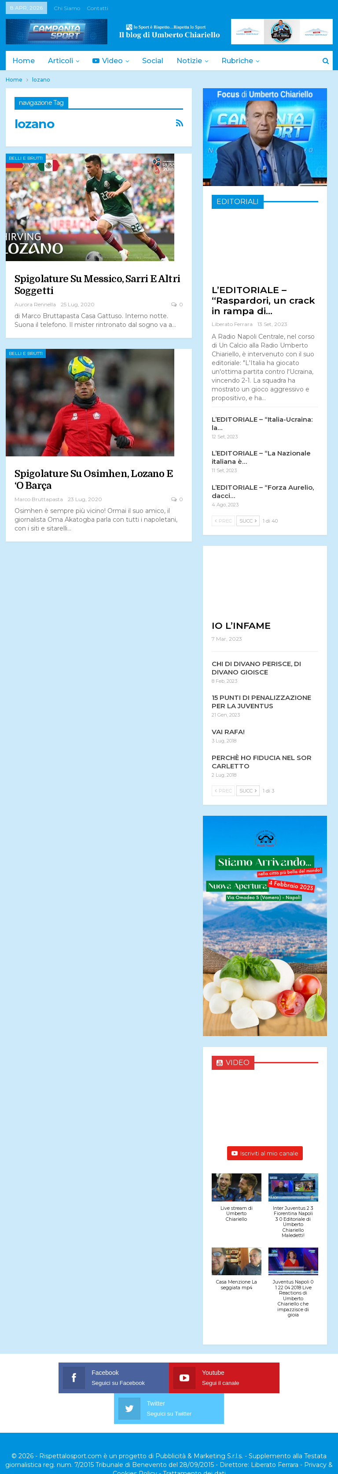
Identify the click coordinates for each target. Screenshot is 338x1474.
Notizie (194, 61)
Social (156, 61)
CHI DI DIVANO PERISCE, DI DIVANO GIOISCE (256, 668)
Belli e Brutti (26, 158)
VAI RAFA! (228, 732)
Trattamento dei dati (194, 1443)
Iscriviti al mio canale (264, 1153)
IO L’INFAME (241, 625)
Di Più (290, 61)
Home (23, 61)
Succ (248, 521)
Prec (223, 521)
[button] (236, 1202)
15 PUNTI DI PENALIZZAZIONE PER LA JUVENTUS (261, 701)
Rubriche (244, 61)
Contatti (97, 8)
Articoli (61, 61)
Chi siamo (67, 8)
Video (110, 61)
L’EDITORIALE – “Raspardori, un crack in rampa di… (263, 300)
